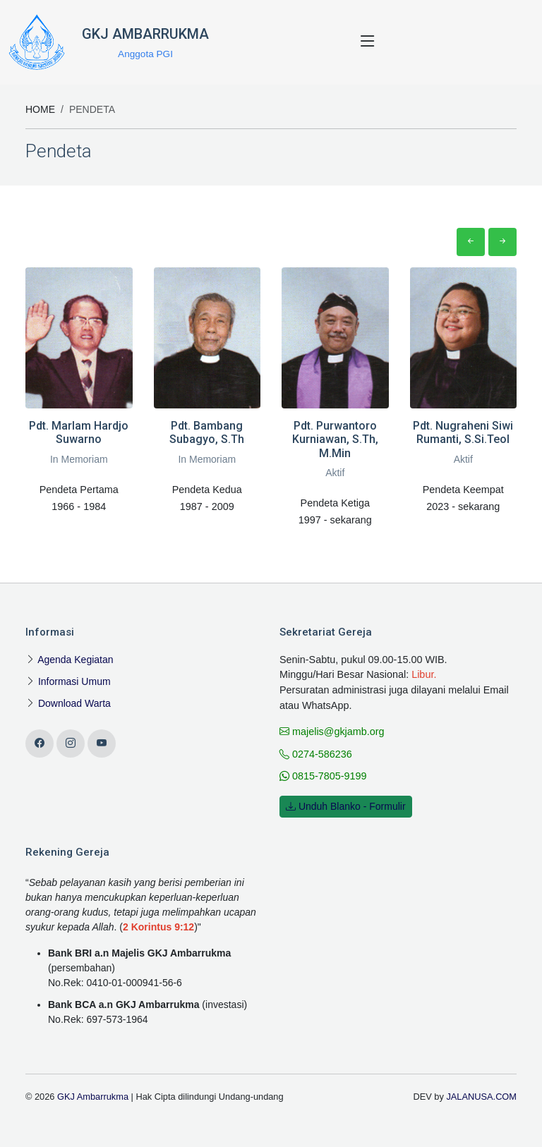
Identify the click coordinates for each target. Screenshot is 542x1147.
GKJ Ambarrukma (92, 1096)
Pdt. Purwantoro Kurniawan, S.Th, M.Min (335, 439)
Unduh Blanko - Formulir (346, 806)
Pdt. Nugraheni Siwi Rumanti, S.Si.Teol (463, 432)
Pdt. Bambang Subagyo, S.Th (206, 432)
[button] (471, 242)
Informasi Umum (74, 681)
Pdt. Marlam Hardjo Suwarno (78, 432)
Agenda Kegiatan (75, 659)
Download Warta (74, 703)
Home (40, 109)
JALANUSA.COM (481, 1096)
